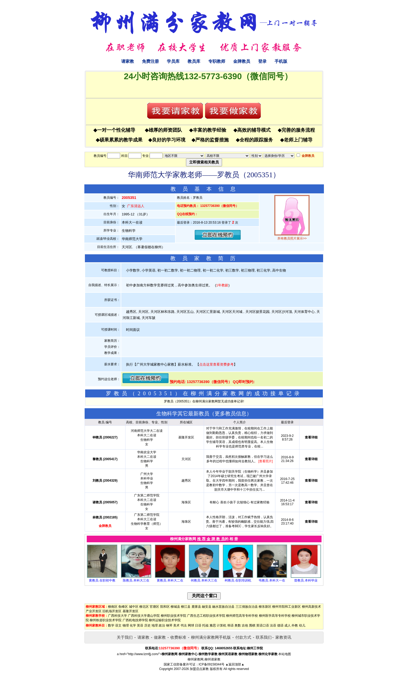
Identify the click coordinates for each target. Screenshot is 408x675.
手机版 (281, 61)
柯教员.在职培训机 (238, 580)
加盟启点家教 (199, 669)
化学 (133, 625)
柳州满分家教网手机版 (211, 637)
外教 (295, 625)
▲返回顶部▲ (234, 664)
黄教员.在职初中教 (102, 580)
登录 (262, 61)
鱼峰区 (123, 607)
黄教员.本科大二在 (170, 580)
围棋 (252, 625)
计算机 (221, 625)
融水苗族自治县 (223, 607)
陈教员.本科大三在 (136, 580)
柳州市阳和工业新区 (286, 607)
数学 (111, 625)
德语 (280, 625)
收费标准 (178, 637)
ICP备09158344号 (211, 664)
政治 (162, 625)
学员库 (173, 61)
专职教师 (216, 61)
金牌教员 (241, 61)
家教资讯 (283, 637)
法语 (273, 625)
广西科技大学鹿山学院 (144, 616)
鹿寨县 (196, 607)
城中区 (133, 607)
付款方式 (243, 637)
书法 (183, 625)
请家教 (127, 61)
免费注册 (150, 61)
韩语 (230, 625)
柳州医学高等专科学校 (275, 616)
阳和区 (165, 607)
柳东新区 (265, 607)
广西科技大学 (117, 616)
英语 (140, 625)
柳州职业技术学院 (173, 616)
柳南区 (113, 607)
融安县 (206, 607)
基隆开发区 (130, 611)
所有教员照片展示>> (292, 238)
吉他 (245, 625)
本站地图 (284, 654)
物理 (126, 625)
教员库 (194, 61)
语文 (118, 625)
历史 (147, 625)
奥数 (238, 625)
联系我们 (264, 637)
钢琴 (169, 625)
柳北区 (144, 607)
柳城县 (175, 607)
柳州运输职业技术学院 (165, 620)
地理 (154, 625)
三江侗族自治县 (247, 607)
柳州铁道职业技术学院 (105, 620)
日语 (198, 625)
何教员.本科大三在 (204, 580)
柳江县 (185, 607)
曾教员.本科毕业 (305, 580)
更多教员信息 (230, 413)
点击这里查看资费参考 (216, 364)
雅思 (213, 625)
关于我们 (125, 637)
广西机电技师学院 (135, 620)
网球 (191, 625)
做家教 (160, 637)
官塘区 (154, 607)
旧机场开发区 (111, 611)
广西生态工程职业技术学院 (206, 616)
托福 (205, 625)
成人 (287, 625)
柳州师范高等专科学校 (242, 616)
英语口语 (262, 625)
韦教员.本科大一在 (272, 580)
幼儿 (302, 625)
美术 (176, 625)
